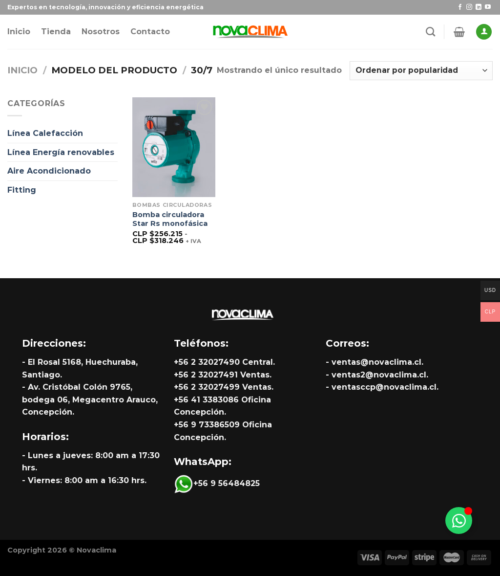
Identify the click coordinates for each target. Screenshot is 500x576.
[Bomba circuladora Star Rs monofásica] (173, 147)
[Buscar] (430, 31)
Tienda (56, 31)
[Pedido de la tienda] (421, 70)
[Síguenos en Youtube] (488, 7)
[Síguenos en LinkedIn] (478, 7)
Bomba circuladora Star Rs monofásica (170, 219)
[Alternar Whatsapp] (458, 520)
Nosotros (101, 31)
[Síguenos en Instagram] (469, 7)
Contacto (150, 31)
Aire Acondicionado (49, 171)
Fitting (21, 190)
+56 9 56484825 (217, 483)
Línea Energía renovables (60, 152)
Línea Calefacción (45, 133)
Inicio (18, 31)
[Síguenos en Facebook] (460, 7)
